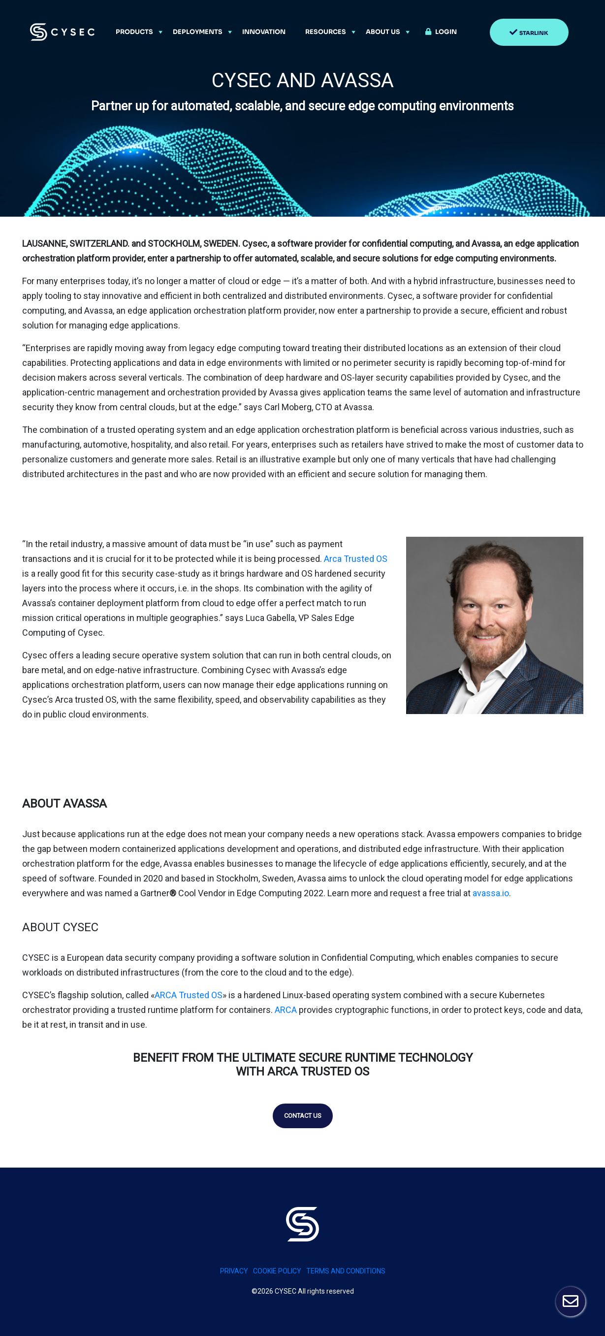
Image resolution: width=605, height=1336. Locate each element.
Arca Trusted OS (355, 559)
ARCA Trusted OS (189, 995)
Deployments (198, 32)
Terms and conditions (345, 1271)
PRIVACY (234, 1271)
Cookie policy (277, 1271)
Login (446, 32)
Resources (325, 32)
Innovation (264, 32)
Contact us (302, 1115)
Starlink (533, 33)
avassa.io (490, 893)
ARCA (287, 1010)
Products (134, 32)
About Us (383, 32)
